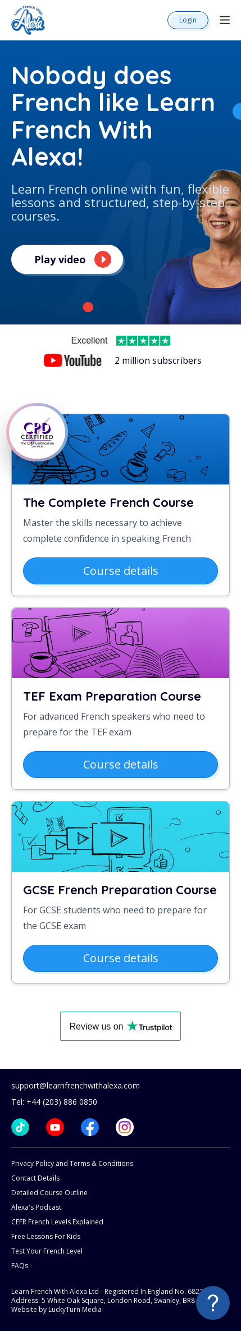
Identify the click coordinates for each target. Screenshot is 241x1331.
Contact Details (35, 1178)
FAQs (19, 1265)
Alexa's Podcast (36, 1207)
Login (188, 20)
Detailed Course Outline (49, 1192)
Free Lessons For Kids (45, 1236)
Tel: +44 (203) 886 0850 (54, 1101)
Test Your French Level (47, 1251)
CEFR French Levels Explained (57, 1222)
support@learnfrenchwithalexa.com (75, 1085)
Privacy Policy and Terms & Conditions (72, 1163)
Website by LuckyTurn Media (56, 1309)
